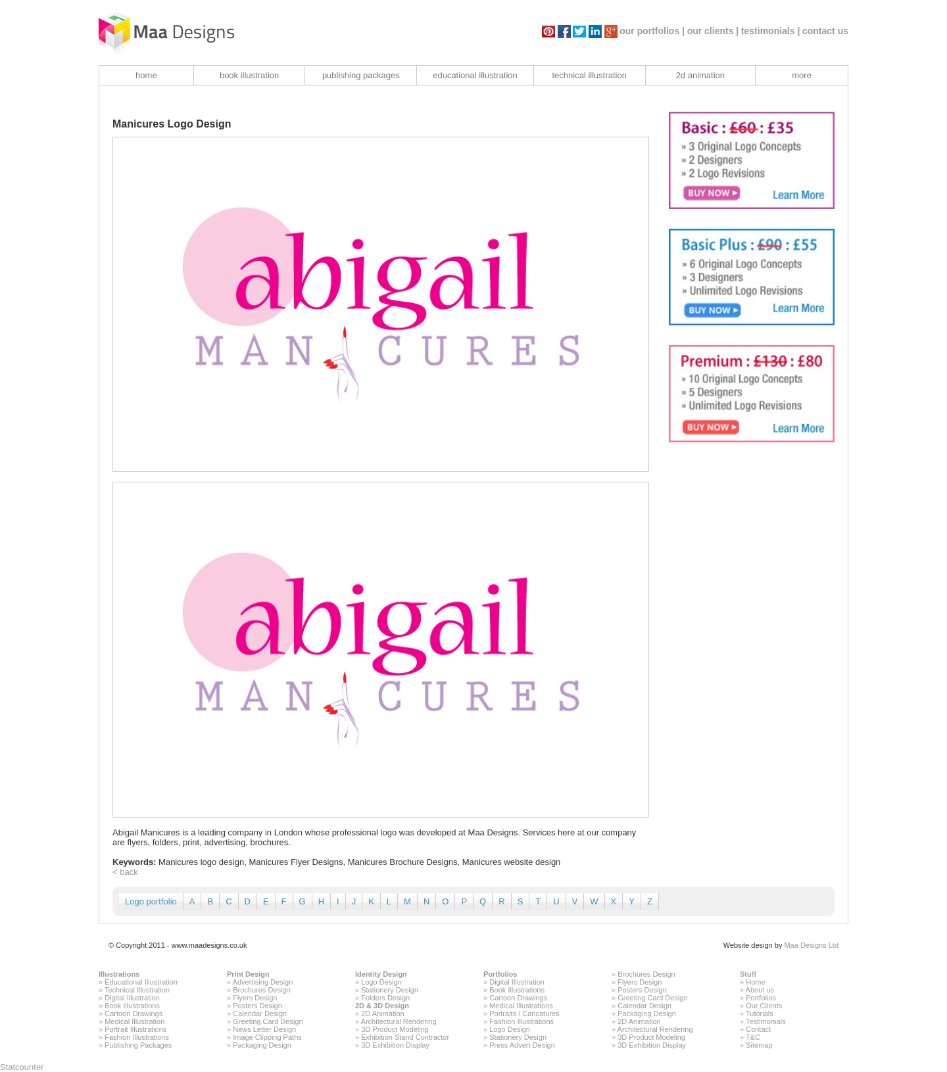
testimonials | (770, 31)
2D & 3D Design (382, 1006)
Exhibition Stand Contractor (405, 1037)
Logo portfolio (151, 901)
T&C (753, 1037)
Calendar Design (260, 1013)
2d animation (700, 75)
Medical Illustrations (521, 1006)
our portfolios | (652, 31)
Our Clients (764, 1006)
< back (125, 872)
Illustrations (119, 974)
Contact (758, 1029)
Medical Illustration (134, 1021)
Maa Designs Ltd (811, 945)
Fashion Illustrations (137, 1037)
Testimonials (766, 1021)
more (802, 75)
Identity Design (381, 974)
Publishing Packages (138, 1045)
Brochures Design (261, 990)
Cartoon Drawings (133, 1013)
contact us (825, 31)
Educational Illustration (141, 982)
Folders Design (385, 998)
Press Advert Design (522, 1045)
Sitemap (759, 1045)
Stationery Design (389, 990)
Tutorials (759, 1013)
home (146, 75)
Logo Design (381, 982)
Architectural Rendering (399, 1021)
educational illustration (475, 75)
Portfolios (500, 974)
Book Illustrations (132, 1006)
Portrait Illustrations (135, 1029)
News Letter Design (264, 1029)
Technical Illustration (137, 990)
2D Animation (382, 1013)
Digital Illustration (132, 998)
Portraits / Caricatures (524, 1013)
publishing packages (361, 75)
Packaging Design (262, 1045)
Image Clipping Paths (267, 1037)
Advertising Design (263, 982)
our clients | (713, 31)
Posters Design (257, 1006)
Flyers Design (255, 998)
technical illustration (589, 75)
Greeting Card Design (268, 1021)
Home (755, 982)
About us (760, 990)
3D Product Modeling (395, 1029)
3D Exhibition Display (395, 1045)
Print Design (248, 974)
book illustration (249, 75)
